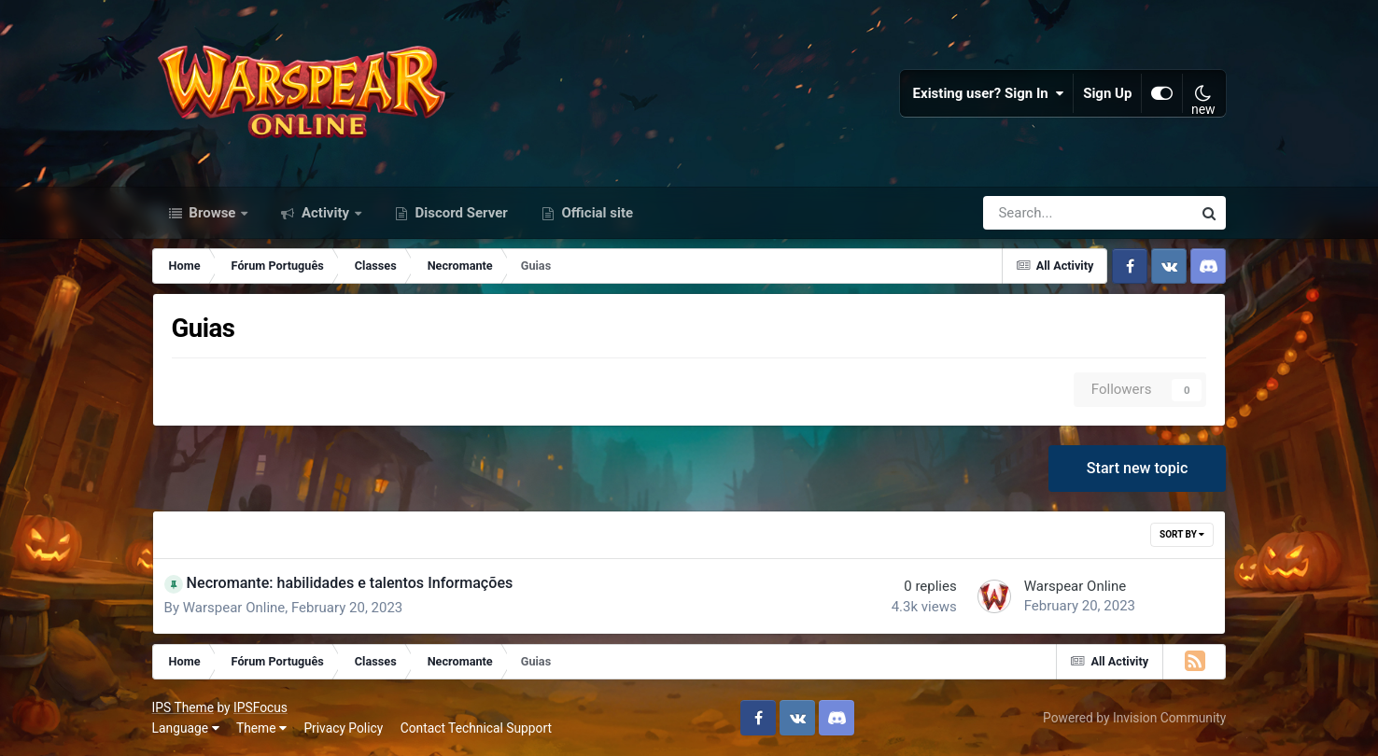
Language (185, 728)
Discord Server (460, 212)
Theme (261, 728)
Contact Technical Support (476, 728)
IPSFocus (260, 707)
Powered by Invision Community (1134, 717)
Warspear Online (234, 607)
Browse (213, 212)
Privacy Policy (343, 728)
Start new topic (1137, 468)
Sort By (1182, 534)
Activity (325, 212)
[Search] (1035, 213)
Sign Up (1107, 93)
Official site (595, 212)
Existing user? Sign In (988, 93)
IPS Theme (183, 707)
